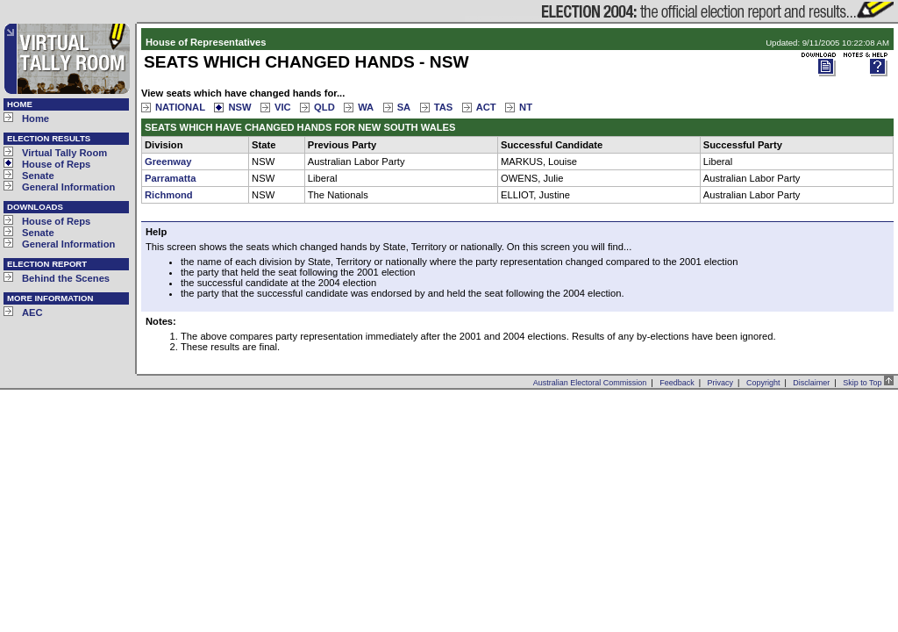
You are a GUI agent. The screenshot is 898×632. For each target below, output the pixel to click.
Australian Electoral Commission (590, 382)
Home (35, 118)
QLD (324, 107)
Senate (38, 175)
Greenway (168, 161)
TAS (443, 107)
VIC (282, 107)
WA (366, 107)
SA (404, 107)
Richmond (169, 195)
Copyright (763, 382)
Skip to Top (868, 382)
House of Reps (56, 164)
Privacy (721, 382)
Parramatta (170, 178)
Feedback (677, 382)
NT (525, 107)
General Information (68, 187)
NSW (239, 107)
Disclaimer (811, 382)
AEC (32, 312)
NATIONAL (180, 107)
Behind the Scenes (66, 278)
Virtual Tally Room (64, 152)
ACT (486, 107)
